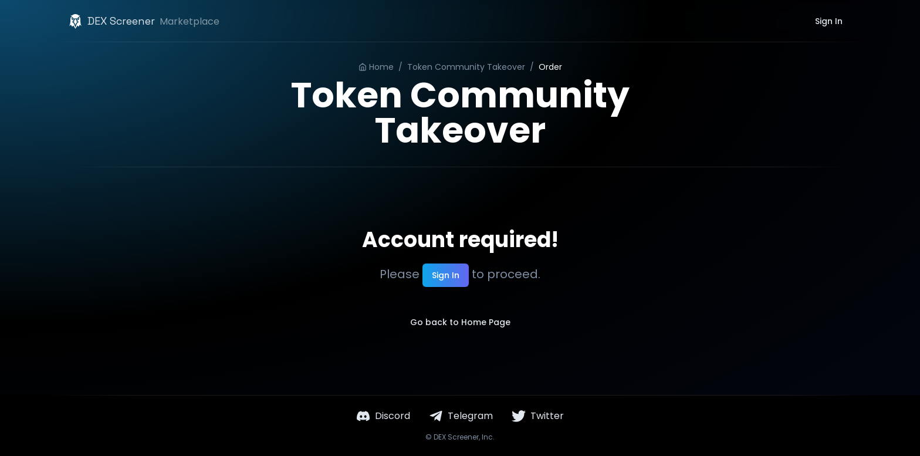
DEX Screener (456, 437)
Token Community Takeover (466, 67)
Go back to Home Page (460, 322)
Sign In (829, 21)
